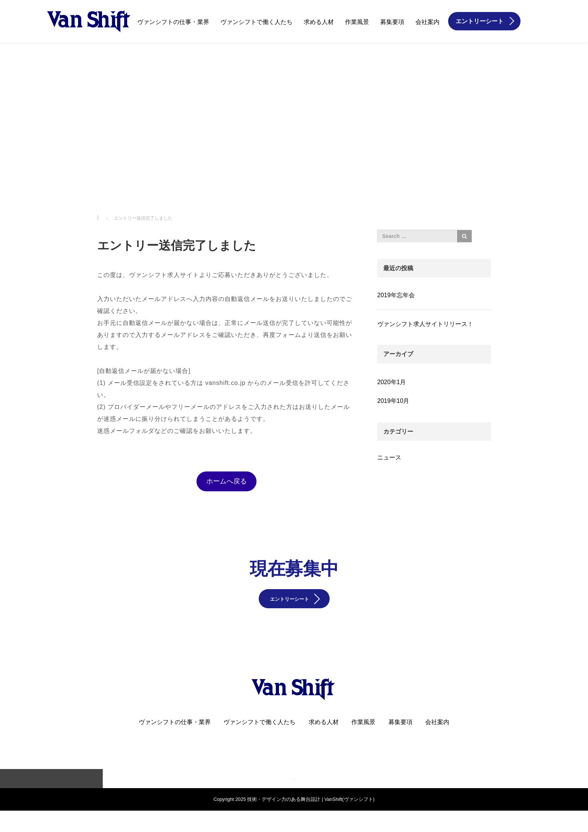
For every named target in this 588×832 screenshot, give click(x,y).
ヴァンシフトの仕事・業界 (173, 22)
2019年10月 (393, 401)
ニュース (389, 457)
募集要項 (392, 22)
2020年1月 (391, 382)
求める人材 (319, 22)
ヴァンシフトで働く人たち (256, 22)
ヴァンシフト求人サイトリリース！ (425, 324)
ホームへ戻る (226, 481)
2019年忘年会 (396, 295)
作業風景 (357, 22)
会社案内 (428, 22)
